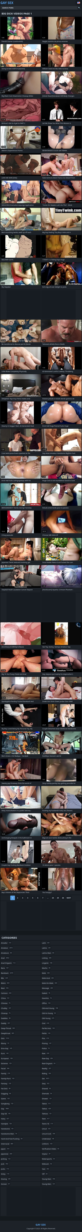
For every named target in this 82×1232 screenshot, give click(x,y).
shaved (46, 1088)
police (46, 1048)
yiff (45, 1174)
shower (47, 1098)
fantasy (6, 1083)
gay (5, 1108)
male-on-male (50, 983)
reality (47, 1068)
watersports (48, 1159)
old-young (48, 1018)
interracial (7, 1143)
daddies (6, 1018)
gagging (6, 1093)
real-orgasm (49, 1063)
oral (46, 1023)
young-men (48, 1184)
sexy (46, 1083)
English (79, 2)
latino (46, 948)
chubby (6, 1008)
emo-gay (7, 1048)
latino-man (48, 953)
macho (46, 968)
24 (53, 898)
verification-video (51, 1148)
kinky (5, 1174)
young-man (48, 1179)
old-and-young (50, 1008)
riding (46, 1073)
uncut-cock (48, 1133)
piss (45, 1038)
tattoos (47, 1113)
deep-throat (8, 1028)
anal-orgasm (8, 963)
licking (47, 958)
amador (6, 943)
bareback (7, 973)
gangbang (7, 1103)
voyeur (46, 1154)
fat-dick (6, 1088)
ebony (5, 1043)
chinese (6, 1003)
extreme (6, 1063)
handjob (6, 1123)
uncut (46, 1128)
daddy (6, 1023)
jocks (5, 1169)
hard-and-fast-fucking (12, 1138)
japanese (7, 1154)
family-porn (8, 1078)
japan (5, 1148)
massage (47, 988)
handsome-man (9, 1133)
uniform (47, 1143)
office (46, 1003)
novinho (47, 998)
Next (69, 898)
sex (46, 1078)
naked (46, 993)
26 (63, 898)
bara (5, 968)
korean (5, 1184)
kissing (6, 1179)
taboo (46, 1103)
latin (46, 943)
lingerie (47, 963)
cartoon (6, 993)
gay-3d (6, 1113)
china (5, 998)
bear (5, 988)
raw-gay (47, 1058)
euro (5, 1053)
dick (5, 1038)
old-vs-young (49, 1013)
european (7, 1058)
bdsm (5, 983)
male (46, 973)
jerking (6, 1159)
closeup (6, 1013)
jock (5, 1164)
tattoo (46, 1108)
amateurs (6, 953)
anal (5, 958)
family (6, 1073)
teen (46, 1118)
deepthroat (8, 1033)
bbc (4, 978)
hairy (5, 1118)
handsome (7, 1128)
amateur (7, 948)
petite (46, 1033)
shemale (47, 1093)
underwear (48, 1138)
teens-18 (47, 1123)
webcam (47, 1164)
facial (5, 1068)
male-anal (48, 978)
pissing (47, 1043)
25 (58, 898)
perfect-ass (48, 1028)
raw (46, 1053)
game (5, 1098)
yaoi (46, 1169)
